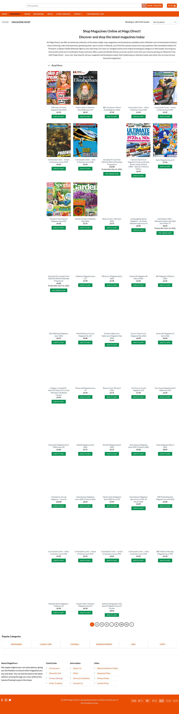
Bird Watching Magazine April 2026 (58, 334)
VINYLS (50, 14)
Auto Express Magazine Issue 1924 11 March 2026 (138, 446)
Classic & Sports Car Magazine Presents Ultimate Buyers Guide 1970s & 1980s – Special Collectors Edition (138, 164)
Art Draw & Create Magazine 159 (138, 389)
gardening (83, 45)
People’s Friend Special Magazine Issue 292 (58, 220)
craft (63, 45)
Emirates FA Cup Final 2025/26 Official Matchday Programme (112, 162)
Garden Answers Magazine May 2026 (85, 220)
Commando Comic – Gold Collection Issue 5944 (139, 552)
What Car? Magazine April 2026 (112, 277)
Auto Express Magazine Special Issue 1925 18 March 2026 (138, 499)
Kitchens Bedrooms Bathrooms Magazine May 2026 (112, 335)
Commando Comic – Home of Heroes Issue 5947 (165, 108)
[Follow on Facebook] (2, 700)
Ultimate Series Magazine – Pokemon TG (58, 605)
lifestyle (109, 45)
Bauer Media (64, 48)
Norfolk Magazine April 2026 (112, 446)
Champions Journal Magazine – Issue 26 (58, 498)
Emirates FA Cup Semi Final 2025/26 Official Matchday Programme (58, 278)
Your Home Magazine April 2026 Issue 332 (165, 389)
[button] (172, 6)
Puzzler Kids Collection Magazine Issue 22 (85, 605)
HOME (4, 14)
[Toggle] (49, 65)
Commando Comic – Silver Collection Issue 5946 (58, 552)
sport (94, 45)
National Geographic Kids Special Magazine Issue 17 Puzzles (112, 606)
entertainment (72, 45)
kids (90, 45)
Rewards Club (169, 52)
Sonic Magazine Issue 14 (165, 160)
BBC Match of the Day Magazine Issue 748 (165, 552)
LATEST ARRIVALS (63, 14)
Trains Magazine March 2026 (165, 446)
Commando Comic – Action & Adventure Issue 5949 (58, 161)
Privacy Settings (56, 678)
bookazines (126, 42)
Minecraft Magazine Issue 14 (85, 389)
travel (100, 45)
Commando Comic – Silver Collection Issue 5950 (138, 108)
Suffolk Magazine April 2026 (85, 446)
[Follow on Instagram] (6, 700)
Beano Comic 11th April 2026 (112, 220)
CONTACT (78, 14)
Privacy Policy (103, 678)
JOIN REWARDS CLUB (95, 14)
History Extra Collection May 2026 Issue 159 (85, 108)
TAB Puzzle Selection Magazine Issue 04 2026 (165, 498)
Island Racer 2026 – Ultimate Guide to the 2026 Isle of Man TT (165, 221)
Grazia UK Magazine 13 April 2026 (165, 334)
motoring (56, 45)
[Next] (132, 624)
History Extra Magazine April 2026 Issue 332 (112, 498)
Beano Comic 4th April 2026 (112, 389)
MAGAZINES (15, 14)
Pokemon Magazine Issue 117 (85, 277)
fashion (173, 42)
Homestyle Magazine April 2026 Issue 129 (58, 446)
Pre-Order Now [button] (112, 174)
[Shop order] (164, 22)
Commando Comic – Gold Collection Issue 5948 (85, 161)
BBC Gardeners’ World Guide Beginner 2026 (112, 108)
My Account (54, 668)
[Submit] (144, 6)
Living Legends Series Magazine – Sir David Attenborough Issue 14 (138, 221)
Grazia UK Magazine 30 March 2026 (138, 277)
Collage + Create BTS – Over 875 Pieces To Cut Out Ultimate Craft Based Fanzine (58, 391)
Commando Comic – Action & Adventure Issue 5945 (112, 552)
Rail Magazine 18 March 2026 (165, 277)
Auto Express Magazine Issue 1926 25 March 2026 (85, 498)
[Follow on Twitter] (10, 700)
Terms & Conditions (81, 678)
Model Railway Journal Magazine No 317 (85, 334)
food (49, 45)
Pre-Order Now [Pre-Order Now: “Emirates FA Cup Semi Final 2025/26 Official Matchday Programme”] (58, 290)
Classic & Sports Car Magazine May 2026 (138, 334)
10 (121, 624)
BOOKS (27, 14)
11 (126, 624)
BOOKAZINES (38, 14)
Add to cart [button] (58, 116)
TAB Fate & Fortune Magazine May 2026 (58, 108)
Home (5, 22)
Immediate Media (165, 45)
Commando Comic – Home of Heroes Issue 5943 (85, 552)
